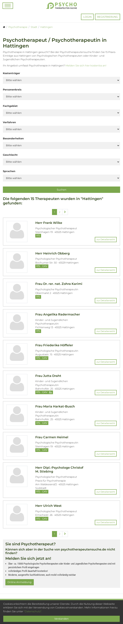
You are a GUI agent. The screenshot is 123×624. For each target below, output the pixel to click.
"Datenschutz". (33, 611)
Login (87, 16)
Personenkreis (12, 89)
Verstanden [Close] (61, 618)
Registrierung (107, 16)
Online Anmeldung (19, 582)
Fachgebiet (10, 106)
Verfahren (9, 122)
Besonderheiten (13, 138)
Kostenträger (11, 73)
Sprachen (9, 171)
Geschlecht (10, 154)
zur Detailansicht (106, 239)
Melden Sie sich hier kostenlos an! (85, 65)
